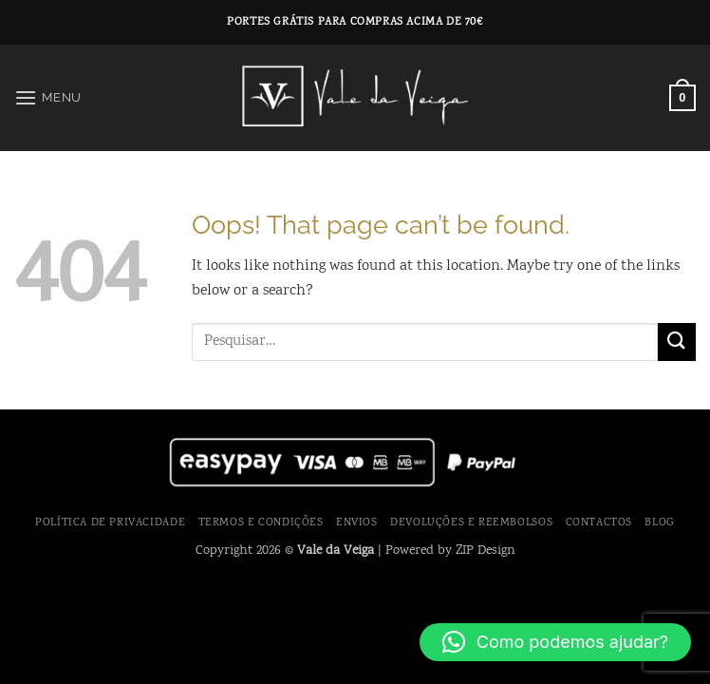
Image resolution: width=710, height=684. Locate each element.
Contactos (599, 522)
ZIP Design (485, 550)
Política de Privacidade (110, 522)
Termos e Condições (261, 522)
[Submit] (677, 341)
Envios (357, 522)
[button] (48, 97)
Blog (659, 522)
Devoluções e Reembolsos (471, 522)
